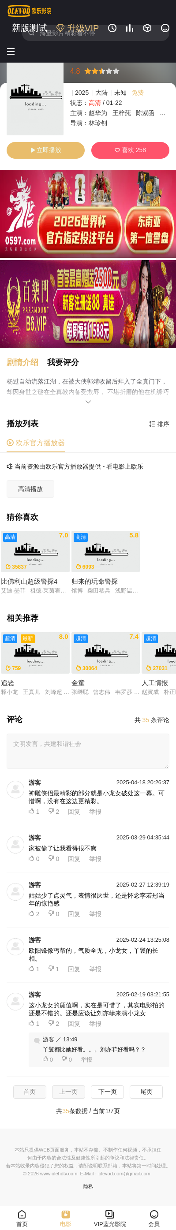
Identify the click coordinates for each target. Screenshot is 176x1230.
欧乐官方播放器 (36, 443)
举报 (95, 811)
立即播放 (46, 149)
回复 (74, 811)
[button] (27, 362)
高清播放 (30, 488)
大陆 (101, 92)
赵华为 (98, 112)
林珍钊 (98, 123)
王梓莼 (121, 112)
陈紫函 (145, 112)
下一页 (107, 1091)
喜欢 (130, 149)
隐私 (88, 1186)
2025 (82, 92)
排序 (159, 424)
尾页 (146, 1091)
